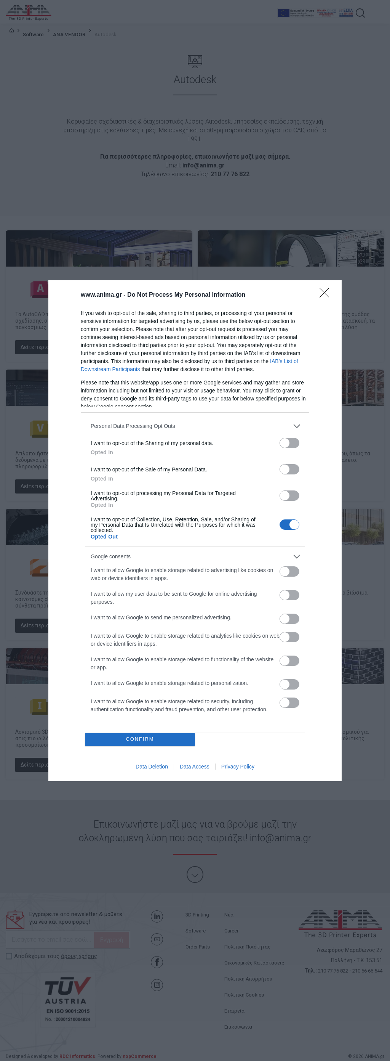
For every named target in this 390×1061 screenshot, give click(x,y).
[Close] (327, 295)
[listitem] (195, 426)
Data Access (194, 767)
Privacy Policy (237, 767)
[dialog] (195, 530)
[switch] (289, 443)
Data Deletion (152, 767)
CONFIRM (140, 739)
